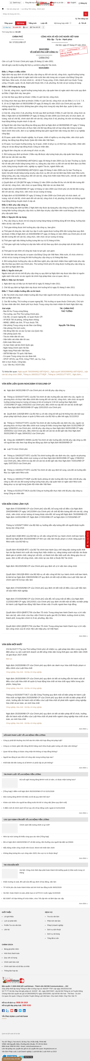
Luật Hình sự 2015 (50, 1051)
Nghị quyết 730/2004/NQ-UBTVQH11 (34, 372)
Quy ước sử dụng (10, 958)
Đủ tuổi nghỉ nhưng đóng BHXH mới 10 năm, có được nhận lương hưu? (48, 780)
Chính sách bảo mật (11, 962)
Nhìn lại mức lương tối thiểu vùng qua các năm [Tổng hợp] (26, 837)
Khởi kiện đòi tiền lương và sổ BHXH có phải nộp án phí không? (28, 763)
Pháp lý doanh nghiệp (55, 925)
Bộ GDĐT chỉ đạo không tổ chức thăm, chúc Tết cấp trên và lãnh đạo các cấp (33, 898)
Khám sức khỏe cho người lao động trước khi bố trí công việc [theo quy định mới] (35, 802)
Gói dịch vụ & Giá (56, 3)
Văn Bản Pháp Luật (9, 1051)
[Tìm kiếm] (85, 14)
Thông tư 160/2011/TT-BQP (35, 374)
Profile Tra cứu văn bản (12, 925)
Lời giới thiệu (9, 916)
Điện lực (9, 659)
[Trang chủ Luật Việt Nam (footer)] (45, 980)
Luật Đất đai (37, 1051)
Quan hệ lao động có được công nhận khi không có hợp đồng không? (30, 752)
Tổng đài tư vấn (53, 938)
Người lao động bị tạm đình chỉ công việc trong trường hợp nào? (28, 757)
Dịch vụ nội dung (53, 934)
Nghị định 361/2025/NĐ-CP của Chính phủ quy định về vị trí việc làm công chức (41, 566)
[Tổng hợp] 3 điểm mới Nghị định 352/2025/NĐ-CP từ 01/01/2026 (28, 791)
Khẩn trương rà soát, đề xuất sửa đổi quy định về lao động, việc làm (29, 882)
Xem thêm (83, 636)
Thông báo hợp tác (11, 971)
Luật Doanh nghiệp (24, 1051)
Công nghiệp (10, 672)
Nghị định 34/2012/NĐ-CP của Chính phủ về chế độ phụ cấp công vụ (36, 390)
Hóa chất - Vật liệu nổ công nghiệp (29, 672)
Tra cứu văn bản (53, 916)
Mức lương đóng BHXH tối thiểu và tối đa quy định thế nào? (26, 797)
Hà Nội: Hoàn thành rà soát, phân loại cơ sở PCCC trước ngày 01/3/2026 (31, 893)
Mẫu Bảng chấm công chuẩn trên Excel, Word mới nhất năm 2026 (28, 848)
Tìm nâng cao (81, 19)
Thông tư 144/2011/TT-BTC (59, 374)
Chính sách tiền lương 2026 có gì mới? (35, 825)
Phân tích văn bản (53, 921)
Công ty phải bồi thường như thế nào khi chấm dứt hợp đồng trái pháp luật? (32, 740)
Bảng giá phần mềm (11, 949)
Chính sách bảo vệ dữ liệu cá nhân (17, 966)
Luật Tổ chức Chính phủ (17, 449)
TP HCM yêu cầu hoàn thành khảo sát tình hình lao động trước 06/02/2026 (32, 887)
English (71, 3)
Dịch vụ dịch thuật (54, 930)
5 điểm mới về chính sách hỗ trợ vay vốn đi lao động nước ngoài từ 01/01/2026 (34, 808)
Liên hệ (6, 930)
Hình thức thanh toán (11, 953)
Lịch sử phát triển (10, 921)
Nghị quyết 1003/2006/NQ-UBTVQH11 (67, 372)
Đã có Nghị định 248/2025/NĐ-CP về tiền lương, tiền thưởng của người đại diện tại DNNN (38, 842)
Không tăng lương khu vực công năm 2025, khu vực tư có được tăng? (30, 853)
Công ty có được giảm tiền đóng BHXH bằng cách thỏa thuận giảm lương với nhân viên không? (40, 746)
